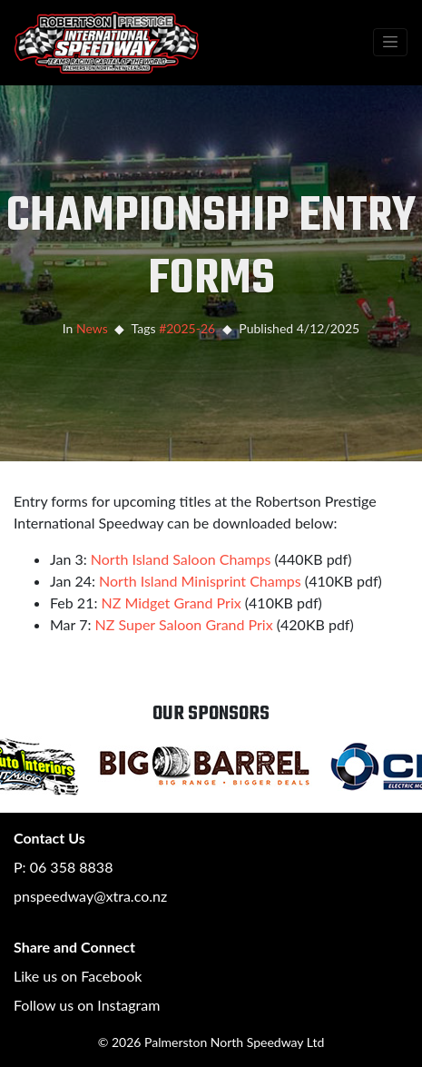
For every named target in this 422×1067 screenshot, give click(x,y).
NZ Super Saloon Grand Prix (184, 624)
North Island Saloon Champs (181, 559)
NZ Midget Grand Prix (171, 602)
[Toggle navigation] (390, 42)
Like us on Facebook (78, 975)
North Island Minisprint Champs (200, 580)
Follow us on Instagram (87, 1004)
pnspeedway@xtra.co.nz (90, 895)
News (92, 328)
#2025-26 (187, 328)
